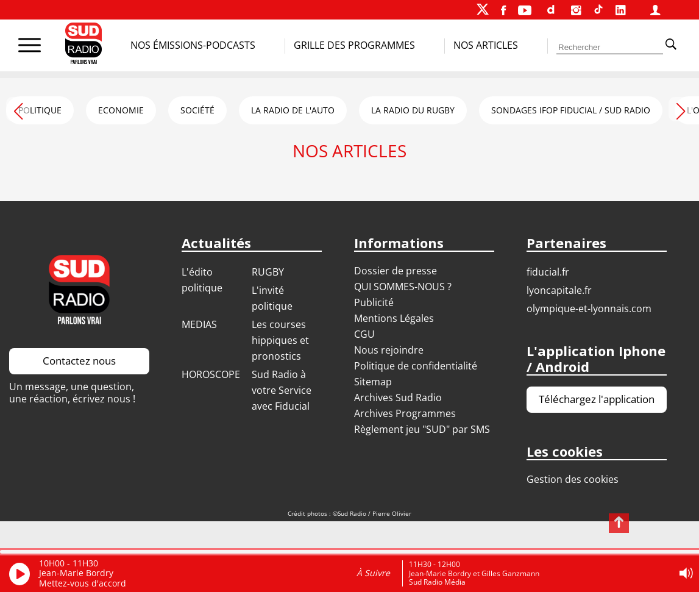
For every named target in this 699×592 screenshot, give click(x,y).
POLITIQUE (40, 110)
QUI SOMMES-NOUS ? (403, 286)
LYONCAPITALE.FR (559, 290)
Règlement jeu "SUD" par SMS (422, 429)
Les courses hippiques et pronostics (280, 340)
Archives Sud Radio (398, 397)
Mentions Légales (394, 318)
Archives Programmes (405, 413)
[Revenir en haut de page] (619, 523)
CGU (364, 334)
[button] (681, 109)
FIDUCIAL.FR (548, 272)
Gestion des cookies (573, 479)
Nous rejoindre (389, 350)
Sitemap (373, 381)
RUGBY (268, 272)
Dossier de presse (395, 270)
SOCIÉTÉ (197, 110)
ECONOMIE (121, 110)
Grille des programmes (354, 45)
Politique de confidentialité (415, 366)
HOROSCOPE (211, 374)
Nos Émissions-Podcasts (192, 45)
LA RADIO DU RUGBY (413, 110)
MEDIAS (199, 324)
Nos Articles (485, 45)
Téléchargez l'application (597, 399)
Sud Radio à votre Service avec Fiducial (281, 390)
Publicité (374, 302)
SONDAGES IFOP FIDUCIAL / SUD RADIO (570, 110)
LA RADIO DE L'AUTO (293, 110)
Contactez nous (79, 361)
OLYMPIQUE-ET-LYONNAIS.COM (589, 308)
